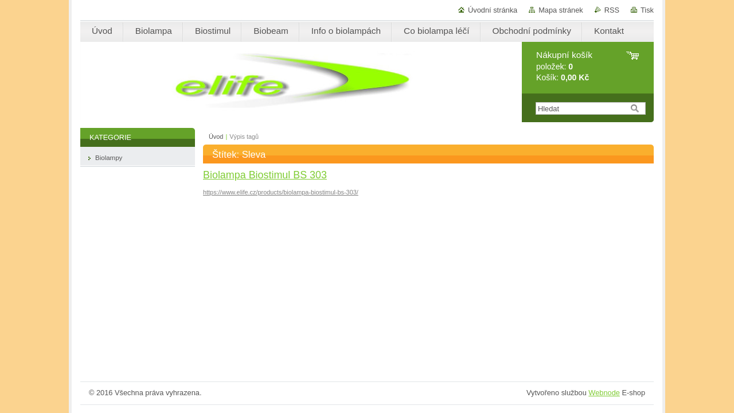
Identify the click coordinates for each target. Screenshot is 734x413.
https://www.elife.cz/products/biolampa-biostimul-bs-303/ (280, 192)
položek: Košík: (564, 66)
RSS (611, 10)
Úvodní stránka (492, 10)
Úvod (216, 136)
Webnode (604, 392)
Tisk (647, 10)
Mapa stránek (560, 10)
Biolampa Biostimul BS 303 (265, 175)
